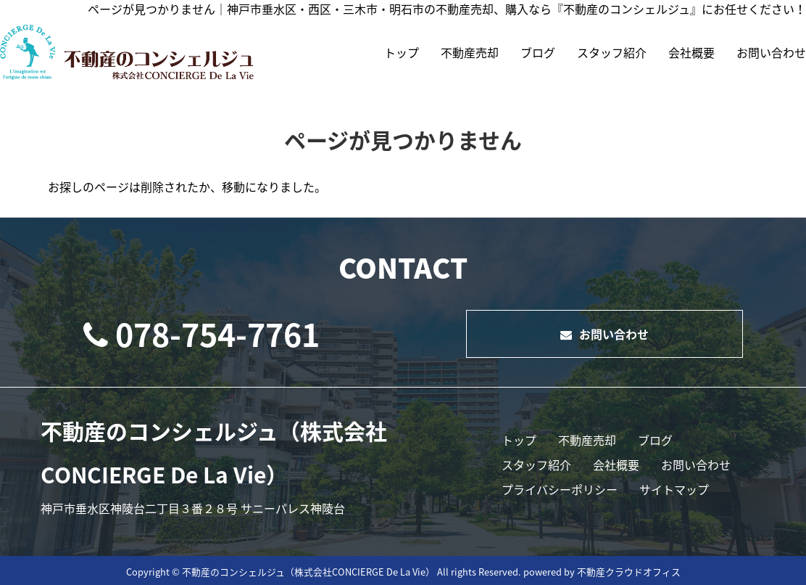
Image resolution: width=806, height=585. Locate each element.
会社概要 (691, 52)
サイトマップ (674, 489)
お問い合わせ (771, 52)
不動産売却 (470, 52)
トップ (401, 52)
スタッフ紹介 (612, 52)
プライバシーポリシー (560, 489)
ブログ (537, 52)
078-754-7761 (201, 334)
